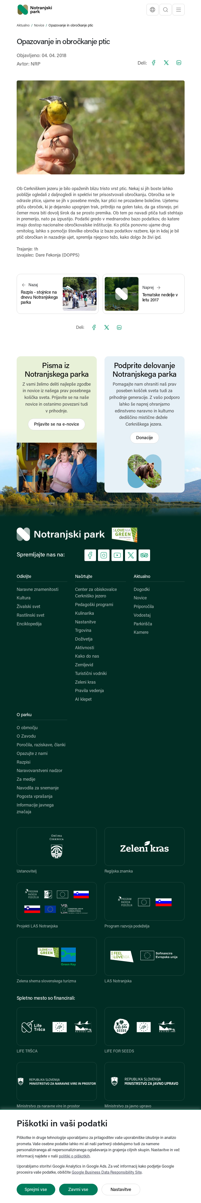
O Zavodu (26, 736)
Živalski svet (28, 607)
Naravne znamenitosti (37, 590)
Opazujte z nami (32, 754)
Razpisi (23, 762)
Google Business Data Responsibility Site (107, 1173)
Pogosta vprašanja (35, 796)
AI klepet (83, 699)
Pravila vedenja (89, 691)
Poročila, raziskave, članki (41, 745)
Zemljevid (84, 665)
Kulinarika (84, 613)
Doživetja (84, 639)
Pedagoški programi (94, 605)
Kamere (141, 632)
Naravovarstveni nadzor (39, 771)
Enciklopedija (29, 624)
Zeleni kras (85, 682)
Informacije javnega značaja (35, 808)
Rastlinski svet (30, 615)
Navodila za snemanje (38, 788)
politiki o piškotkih (74, 1156)
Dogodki (142, 590)
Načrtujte (83, 577)
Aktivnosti (84, 648)
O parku (24, 715)
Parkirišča (143, 624)
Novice (39, 25)
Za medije (26, 779)
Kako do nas (87, 656)
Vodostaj (142, 615)
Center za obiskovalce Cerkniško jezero (96, 593)
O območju (27, 728)
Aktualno (23, 25)
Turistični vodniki (91, 674)
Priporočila (144, 607)
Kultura (24, 598)
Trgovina (83, 630)
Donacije (144, 438)
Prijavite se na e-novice (56, 424)
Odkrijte (24, 577)
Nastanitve (85, 622)
